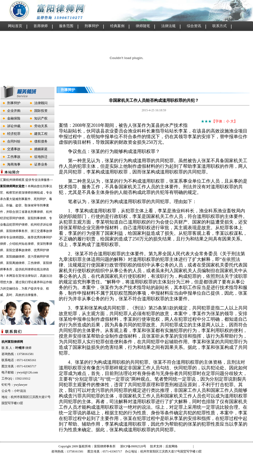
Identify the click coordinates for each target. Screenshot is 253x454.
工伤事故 (13, 157)
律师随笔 (143, 26)
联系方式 (219, 26)
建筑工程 (41, 134)
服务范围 (66, 26)
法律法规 (168, 26)
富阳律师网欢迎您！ (14, 186)
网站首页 (15, 26)
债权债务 (41, 141)
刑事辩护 (92, 26)
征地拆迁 (41, 157)
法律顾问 (41, 103)
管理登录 (186, 446)
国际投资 (41, 111)
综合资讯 (194, 26)
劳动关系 (41, 126)
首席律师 (40, 26)
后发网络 (171, 446)
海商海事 (13, 164)
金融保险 (13, 118)
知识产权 (41, 118)
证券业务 (41, 164)
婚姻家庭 (41, 149)
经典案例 (117, 26)
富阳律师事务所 (105, 446)
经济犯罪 (13, 134)
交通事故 (13, 149)
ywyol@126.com (27, 372)
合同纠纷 (13, 141)
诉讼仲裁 (13, 126)
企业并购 (13, 111)
